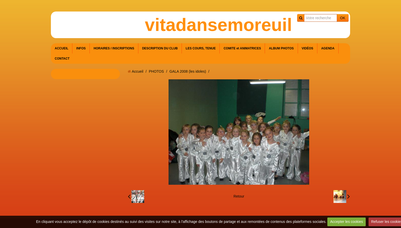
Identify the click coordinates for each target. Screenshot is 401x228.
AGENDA (328, 48)
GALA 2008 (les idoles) (187, 71)
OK (342, 18)
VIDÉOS (307, 48)
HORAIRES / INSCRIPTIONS (114, 48)
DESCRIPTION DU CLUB (160, 48)
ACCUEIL (61, 48)
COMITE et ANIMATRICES (242, 48)
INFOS (81, 48)
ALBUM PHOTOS (281, 48)
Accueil (137, 71)
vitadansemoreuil (218, 25)
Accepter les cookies (346, 222)
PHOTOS (156, 71)
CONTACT (62, 58)
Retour (238, 196)
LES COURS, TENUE (201, 48)
